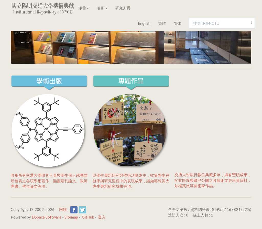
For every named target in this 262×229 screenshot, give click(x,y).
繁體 (162, 23)
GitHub (88, 217)
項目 (101, 8)
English (144, 23)
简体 (177, 23)
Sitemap (71, 217)
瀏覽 (84, 8)
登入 (102, 217)
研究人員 (122, 8)
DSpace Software (46, 217)
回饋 (63, 209)
